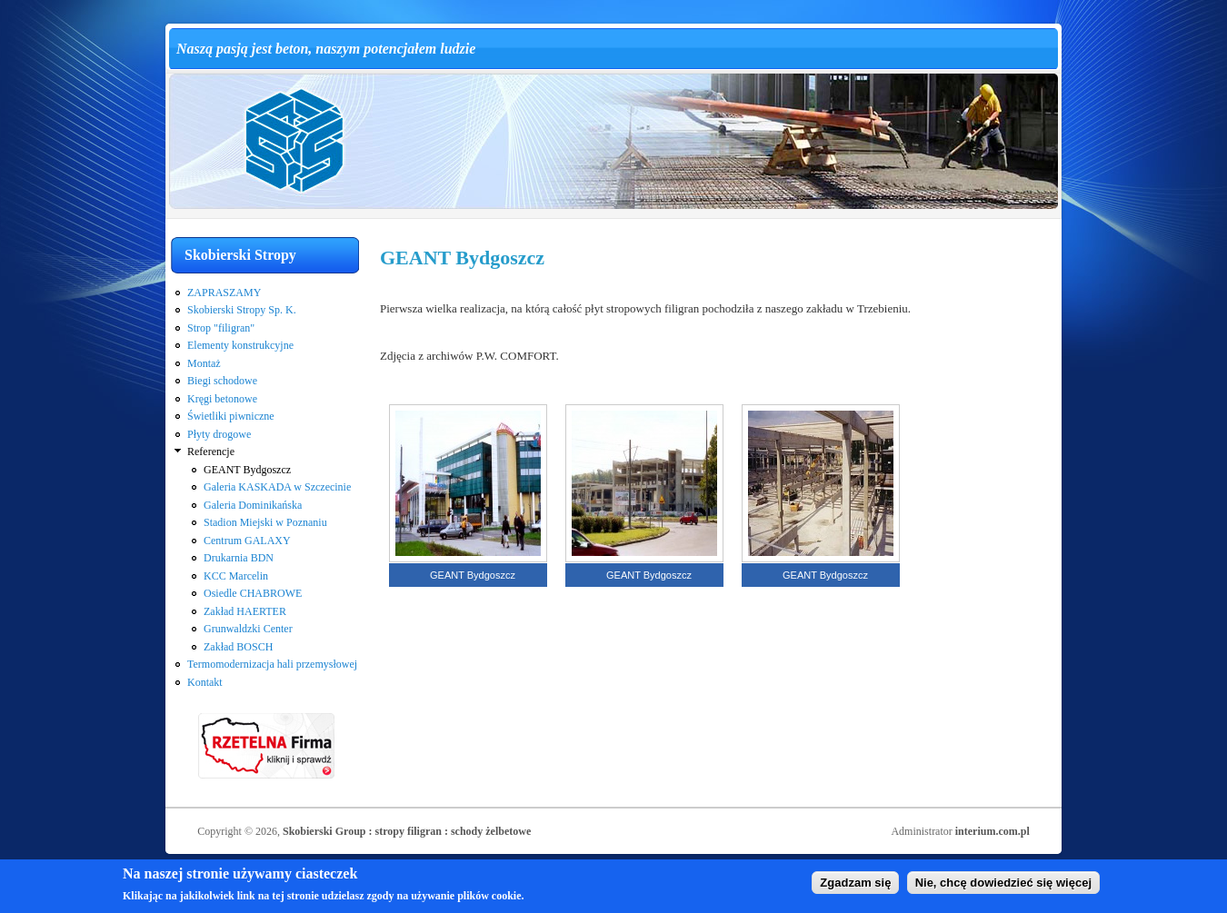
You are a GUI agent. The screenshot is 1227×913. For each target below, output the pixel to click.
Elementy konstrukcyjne (240, 345)
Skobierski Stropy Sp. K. (241, 309)
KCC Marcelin (236, 576)
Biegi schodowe (222, 380)
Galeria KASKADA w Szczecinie (277, 487)
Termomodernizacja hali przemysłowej (272, 664)
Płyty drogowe (219, 434)
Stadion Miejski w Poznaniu (265, 522)
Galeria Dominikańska (253, 505)
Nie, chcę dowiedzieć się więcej (1003, 886)
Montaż (204, 363)
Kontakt (205, 682)
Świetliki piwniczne (230, 416)
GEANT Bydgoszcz (247, 469)
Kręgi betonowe (222, 398)
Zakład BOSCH (238, 646)
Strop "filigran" (220, 328)
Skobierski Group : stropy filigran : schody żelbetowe (407, 831)
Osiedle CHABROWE (253, 593)
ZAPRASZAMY (224, 292)
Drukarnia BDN (239, 557)
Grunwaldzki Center (248, 628)
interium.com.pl (992, 831)
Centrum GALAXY (247, 540)
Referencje (210, 451)
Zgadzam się (855, 886)
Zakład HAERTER (245, 611)
